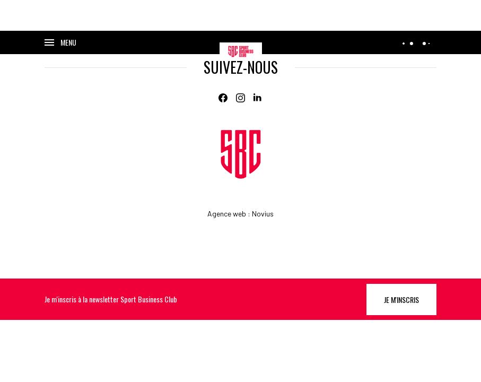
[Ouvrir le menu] (60, 42)
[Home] (241, 154)
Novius (263, 213)
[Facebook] (223, 97)
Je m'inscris (401, 299)
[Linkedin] (258, 97)
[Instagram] (240, 97)
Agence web (226, 213)
